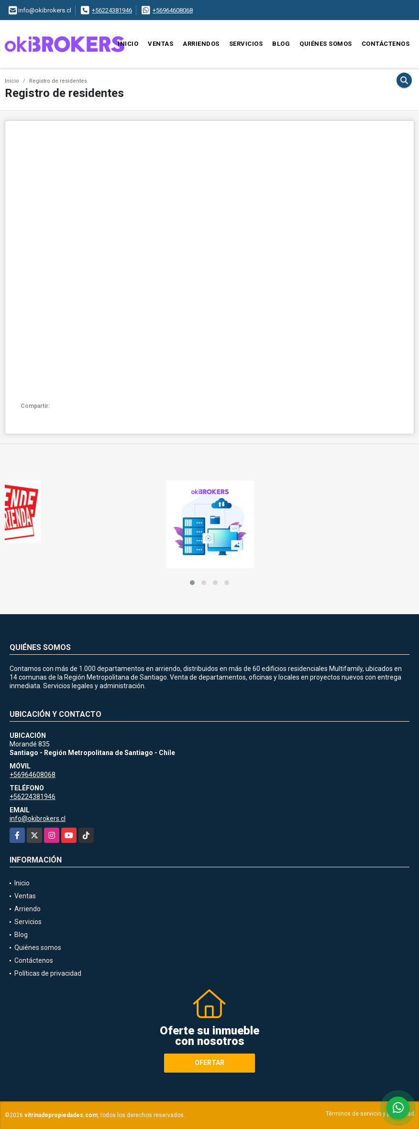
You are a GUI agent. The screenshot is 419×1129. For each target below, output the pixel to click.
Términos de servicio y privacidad (370, 1113)
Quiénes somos (325, 43)
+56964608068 (173, 10)
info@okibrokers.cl (38, 818)
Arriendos (201, 43)
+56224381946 (112, 10)
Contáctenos (386, 43)
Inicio (128, 43)
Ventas (160, 43)
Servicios (246, 43)
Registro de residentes (58, 81)
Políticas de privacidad (47, 973)
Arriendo (27, 909)
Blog (281, 43)
